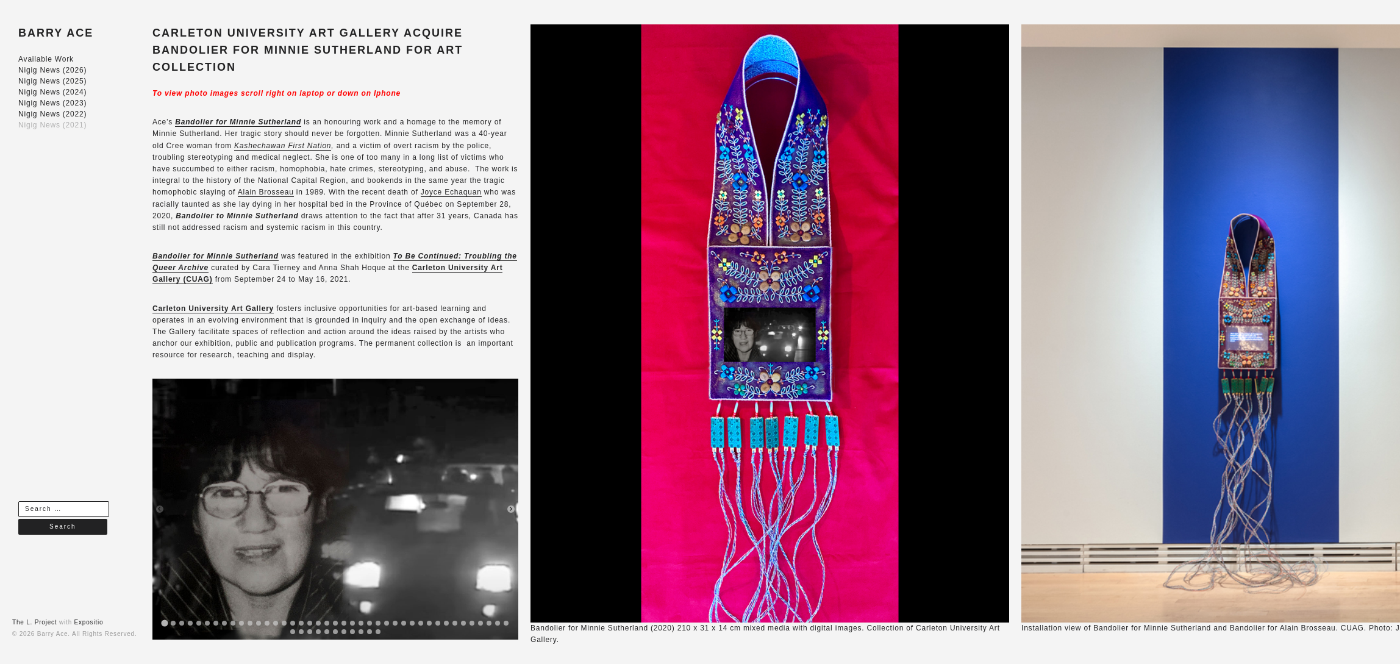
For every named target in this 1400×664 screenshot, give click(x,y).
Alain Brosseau (266, 192)
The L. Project (34, 622)
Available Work (46, 59)
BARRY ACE (55, 33)
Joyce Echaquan (451, 192)
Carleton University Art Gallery (213, 308)
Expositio (89, 622)
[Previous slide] (159, 509)
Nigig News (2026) (52, 70)
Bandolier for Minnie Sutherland (215, 256)
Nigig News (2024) (52, 92)
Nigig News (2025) (52, 81)
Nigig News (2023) (52, 103)
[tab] (164, 623)
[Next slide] (511, 509)
